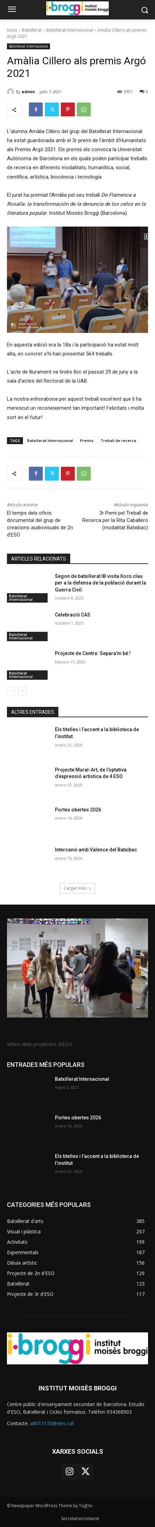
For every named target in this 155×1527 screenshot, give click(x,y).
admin (28, 91)
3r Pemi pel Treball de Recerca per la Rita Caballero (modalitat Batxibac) (115, 520)
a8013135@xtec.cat (52, 1423)
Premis (86, 440)
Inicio (12, 30)
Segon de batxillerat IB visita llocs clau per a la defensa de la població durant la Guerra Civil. (100, 583)
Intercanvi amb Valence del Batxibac (96, 849)
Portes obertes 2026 (78, 810)
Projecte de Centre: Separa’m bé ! (93, 653)
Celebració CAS (72, 615)
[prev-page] (11, 691)
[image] (77, 967)
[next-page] (22, 691)
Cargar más (77, 888)
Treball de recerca (118, 440)
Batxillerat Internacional (69, 30)
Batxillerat (32, 30)
